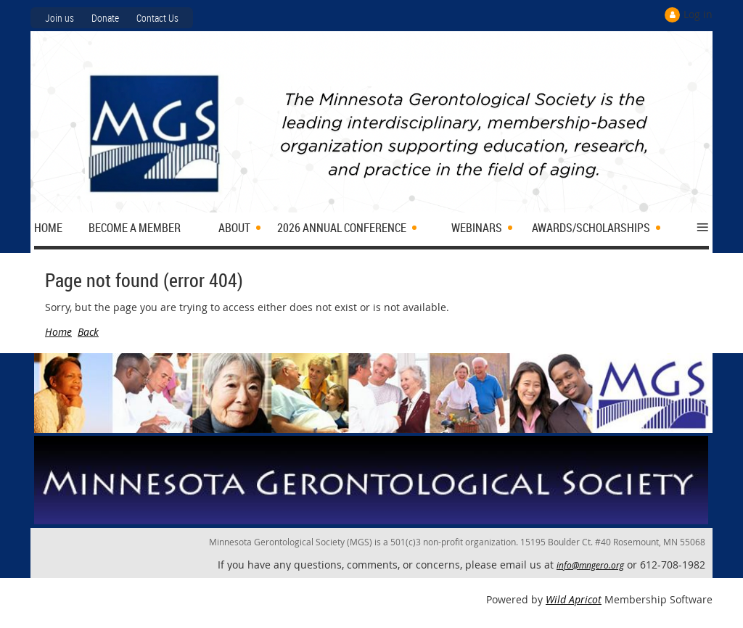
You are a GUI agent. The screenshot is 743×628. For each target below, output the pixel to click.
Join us (59, 18)
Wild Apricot (574, 599)
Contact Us (157, 18)
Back (88, 332)
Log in (698, 14)
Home (58, 332)
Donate (105, 18)
